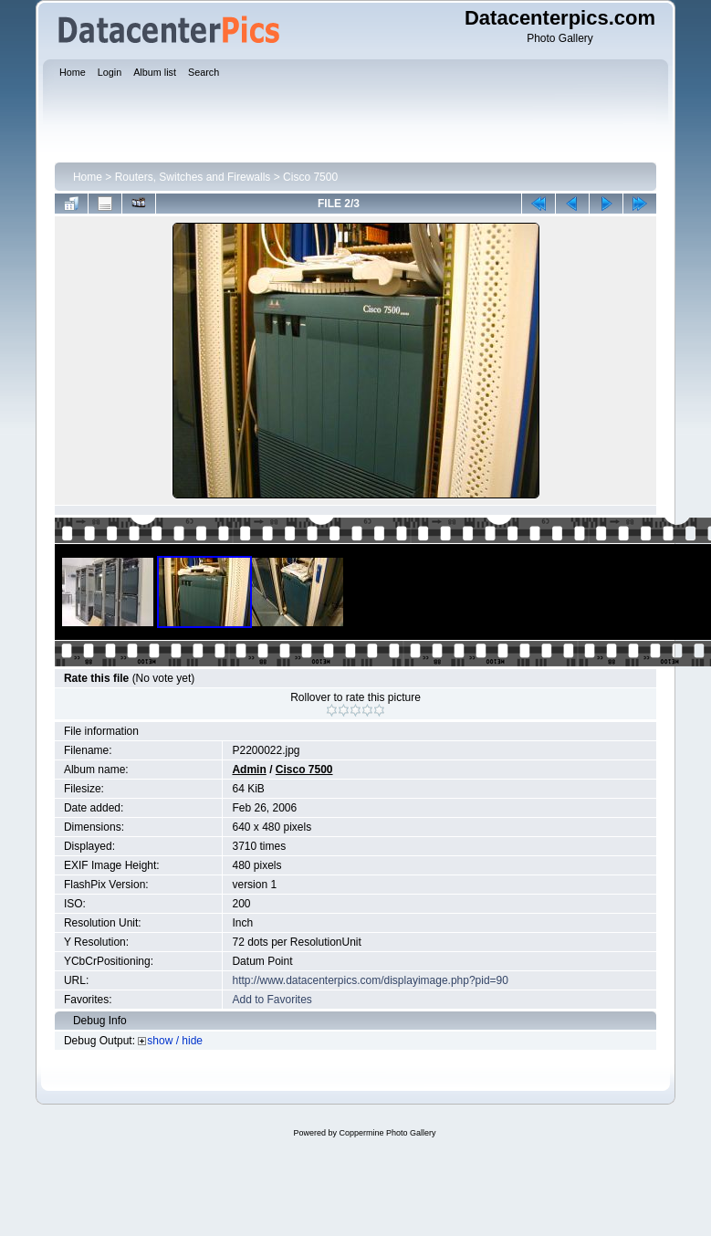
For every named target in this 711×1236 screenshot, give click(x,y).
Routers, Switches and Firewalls (193, 177)
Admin (249, 769)
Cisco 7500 (310, 177)
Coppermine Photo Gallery (387, 1132)
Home (87, 177)
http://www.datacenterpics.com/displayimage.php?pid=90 (370, 980)
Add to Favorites (271, 999)
